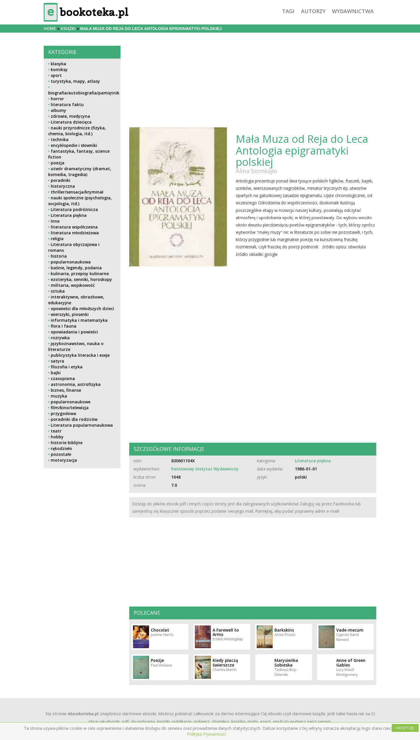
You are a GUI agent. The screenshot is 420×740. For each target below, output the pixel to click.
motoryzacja (64, 460)
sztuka (58, 291)
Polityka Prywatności (206, 734)
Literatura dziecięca (71, 122)
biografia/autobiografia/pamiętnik (83, 93)
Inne (55, 221)
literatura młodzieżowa (75, 232)
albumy (58, 110)
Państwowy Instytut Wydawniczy (205, 469)
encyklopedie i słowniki (74, 145)
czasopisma (63, 378)
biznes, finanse (66, 390)
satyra (57, 361)
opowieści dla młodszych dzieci (82, 308)
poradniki (60, 180)
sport (56, 75)
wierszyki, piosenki (70, 314)
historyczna (63, 186)
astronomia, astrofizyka (76, 384)
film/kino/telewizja (70, 407)
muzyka (59, 396)
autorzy (313, 11)
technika (60, 139)
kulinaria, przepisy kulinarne (80, 273)
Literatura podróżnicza (74, 209)
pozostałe (61, 454)
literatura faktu (67, 104)
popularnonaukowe (70, 402)
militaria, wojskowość (73, 285)
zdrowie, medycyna (70, 116)
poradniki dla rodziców (74, 419)
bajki (56, 372)
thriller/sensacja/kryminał (77, 192)
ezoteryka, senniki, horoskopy (81, 279)
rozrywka (60, 337)
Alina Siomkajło (256, 171)
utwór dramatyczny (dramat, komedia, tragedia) (79, 171)
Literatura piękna (69, 215)
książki (68, 28)
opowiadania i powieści (74, 332)
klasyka (58, 63)
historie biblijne (67, 442)
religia (57, 238)
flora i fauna (63, 326)
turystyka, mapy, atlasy (75, 81)
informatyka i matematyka (79, 320)
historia (59, 256)
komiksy (59, 69)
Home (50, 28)
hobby (57, 437)
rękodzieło (61, 448)
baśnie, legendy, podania (76, 267)
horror (57, 98)
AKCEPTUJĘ (405, 727)
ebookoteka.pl (83, 713)
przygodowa (63, 413)
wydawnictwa (353, 11)
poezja (57, 163)
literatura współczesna (74, 227)
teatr (56, 431)
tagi (288, 11)
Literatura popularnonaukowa (82, 425)
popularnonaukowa (71, 262)
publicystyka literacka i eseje (80, 355)
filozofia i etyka (67, 367)
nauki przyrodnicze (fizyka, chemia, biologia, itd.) (77, 130)
